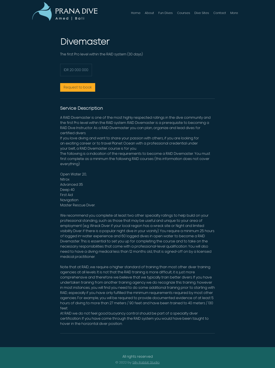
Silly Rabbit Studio (146, 362)
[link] (77, 87)
